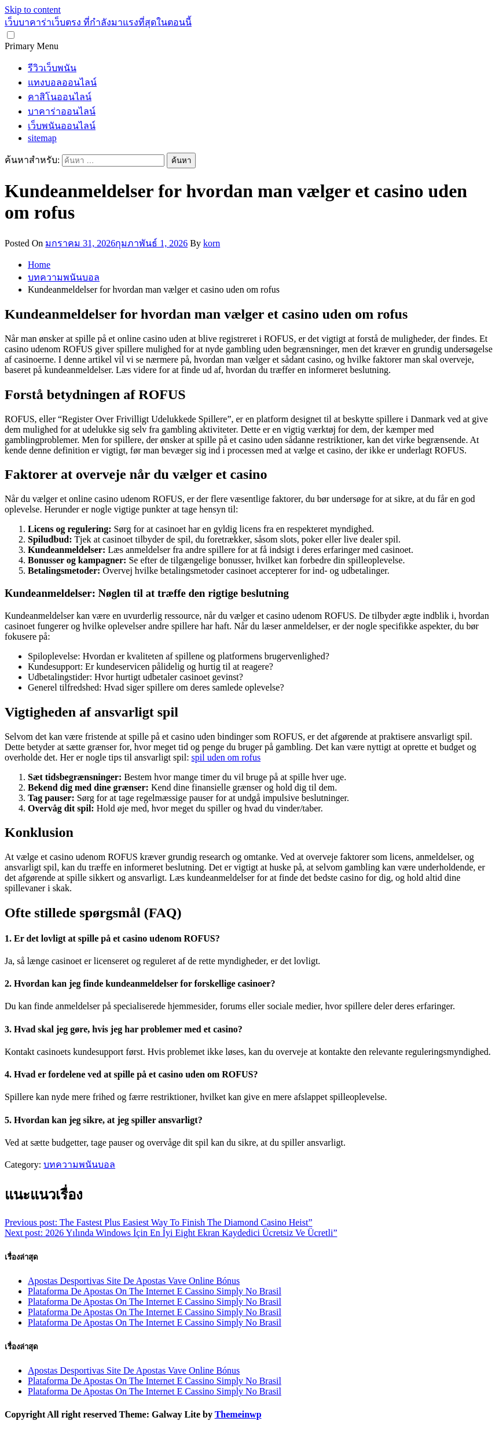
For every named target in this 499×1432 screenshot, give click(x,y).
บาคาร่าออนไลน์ (62, 111)
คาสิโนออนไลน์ (59, 97)
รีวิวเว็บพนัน (52, 68)
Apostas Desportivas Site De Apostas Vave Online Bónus (134, 1281)
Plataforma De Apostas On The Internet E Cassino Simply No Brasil (154, 1291)
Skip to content (33, 9)
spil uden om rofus (226, 757)
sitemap (42, 138)
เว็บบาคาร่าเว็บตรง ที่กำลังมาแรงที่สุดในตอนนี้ (98, 22)
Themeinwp (238, 1414)
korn (211, 243)
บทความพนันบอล (79, 1164)
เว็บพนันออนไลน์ (62, 126)
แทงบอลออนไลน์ (62, 82)
